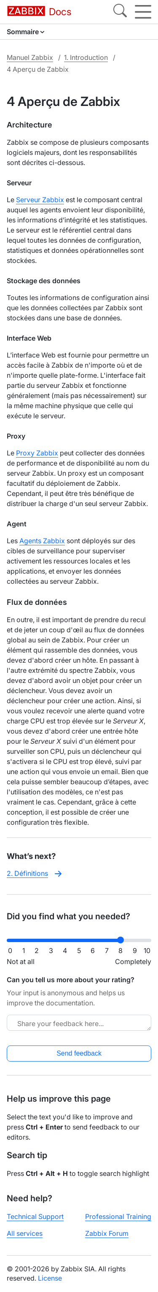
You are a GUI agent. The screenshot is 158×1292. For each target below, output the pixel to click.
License (50, 1278)
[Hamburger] (143, 12)
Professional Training (118, 1216)
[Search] (120, 12)
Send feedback (79, 1053)
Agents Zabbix (42, 540)
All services (25, 1233)
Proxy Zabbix (37, 453)
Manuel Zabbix (30, 57)
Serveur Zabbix (40, 199)
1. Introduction (86, 57)
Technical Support (35, 1216)
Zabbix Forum (107, 1233)
